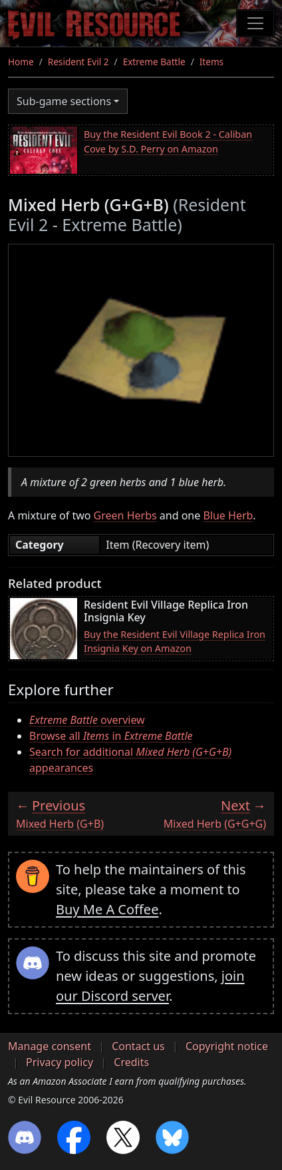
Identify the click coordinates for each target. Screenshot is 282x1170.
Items (211, 61)
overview (87, 720)
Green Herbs (125, 515)
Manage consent (49, 1046)
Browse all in (111, 736)
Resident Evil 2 (78, 61)
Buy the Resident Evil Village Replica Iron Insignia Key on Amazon (174, 641)
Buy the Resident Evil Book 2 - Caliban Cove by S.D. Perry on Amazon (168, 141)
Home (21, 61)
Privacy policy (59, 1062)
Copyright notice (227, 1046)
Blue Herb (228, 515)
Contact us (138, 1046)
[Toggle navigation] (255, 23)
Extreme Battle (154, 61)
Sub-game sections (64, 101)
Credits (131, 1062)
